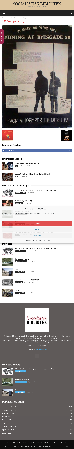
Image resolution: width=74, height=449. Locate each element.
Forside (4, 18)
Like (69, 150)
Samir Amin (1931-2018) (23, 201)
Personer (39, 442)
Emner (19, 442)
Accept (37, 223)
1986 (10, 18)
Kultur (33, 442)
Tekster (52, 442)
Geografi (26, 442)
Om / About (46, 240)
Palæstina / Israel (20, 192)
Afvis (37, 229)
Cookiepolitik (28, 240)
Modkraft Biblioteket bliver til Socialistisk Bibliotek (32, 174)
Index (66, 442)
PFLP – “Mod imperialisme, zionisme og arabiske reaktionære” (36, 190)
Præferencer (37, 235)
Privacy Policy (37, 240)
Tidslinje (59, 442)
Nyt (16, 166)
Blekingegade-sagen (22, 259)
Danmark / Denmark (21, 261)
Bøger (46, 442)
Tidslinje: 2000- (19, 272)
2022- (17, 290)
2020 (16, 269)
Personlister (18, 203)
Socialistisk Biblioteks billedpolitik (27, 163)
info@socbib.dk (41, 350)
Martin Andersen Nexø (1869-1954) (27, 280)
